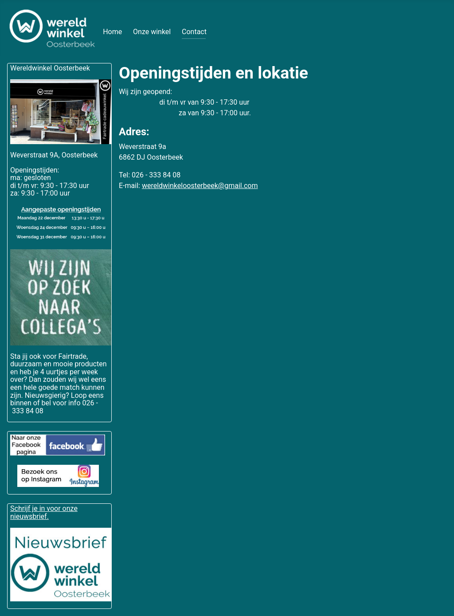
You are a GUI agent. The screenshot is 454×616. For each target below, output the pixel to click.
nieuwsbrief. (29, 516)
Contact (194, 31)
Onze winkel (152, 31)
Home (112, 31)
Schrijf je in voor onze (44, 508)
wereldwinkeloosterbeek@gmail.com (200, 185)
